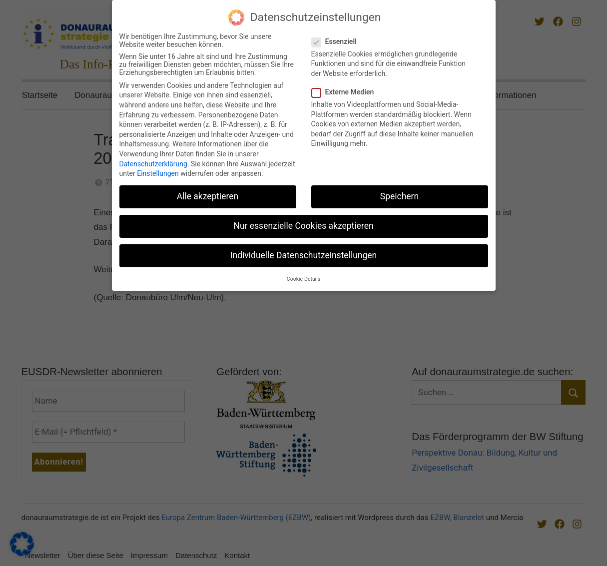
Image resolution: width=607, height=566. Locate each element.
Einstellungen (158, 170)
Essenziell (337, 38)
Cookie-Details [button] (303, 276)
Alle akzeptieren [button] (208, 193)
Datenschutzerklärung (153, 161)
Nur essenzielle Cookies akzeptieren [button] (303, 223)
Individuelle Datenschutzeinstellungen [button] (303, 252)
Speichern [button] (399, 193)
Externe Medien (346, 89)
